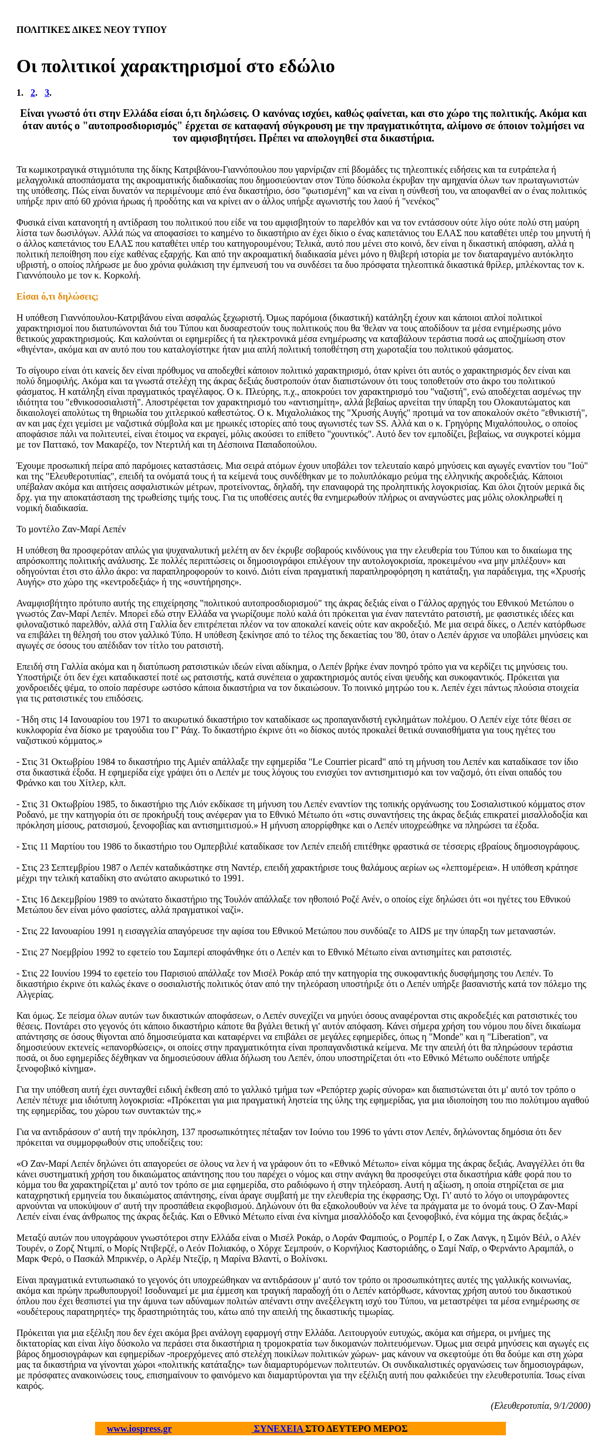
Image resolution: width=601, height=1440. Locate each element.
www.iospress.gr (139, 1429)
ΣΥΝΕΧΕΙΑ (278, 1429)
